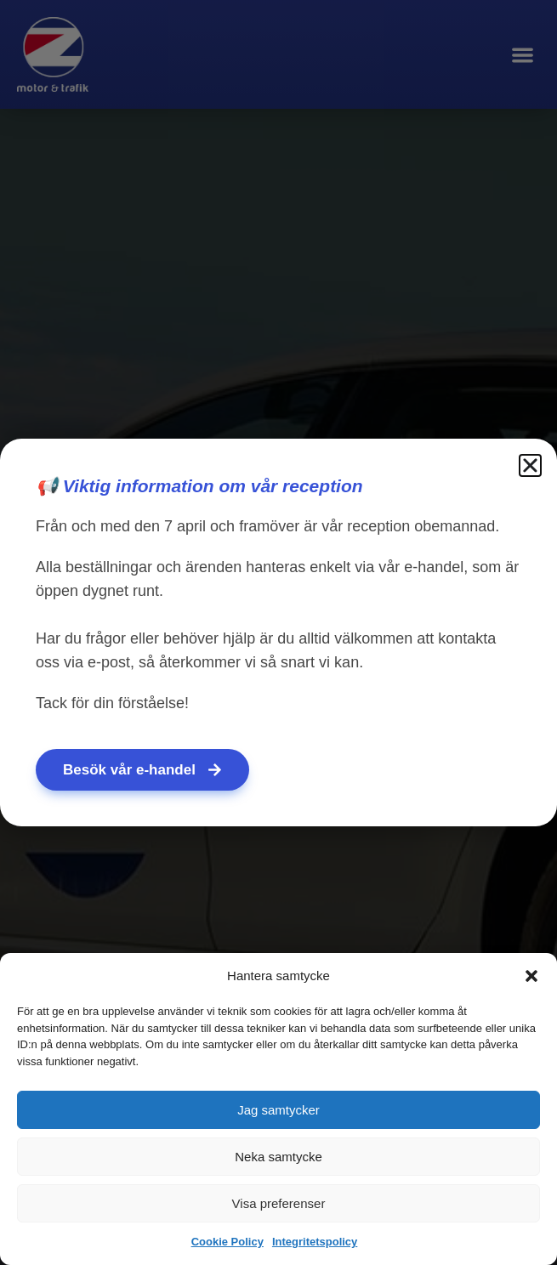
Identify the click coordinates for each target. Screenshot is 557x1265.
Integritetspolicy (314, 1241)
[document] (278, 632)
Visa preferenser (279, 1203)
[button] (531, 975)
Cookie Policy (227, 1241)
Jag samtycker (278, 1110)
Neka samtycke (278, 1156)
